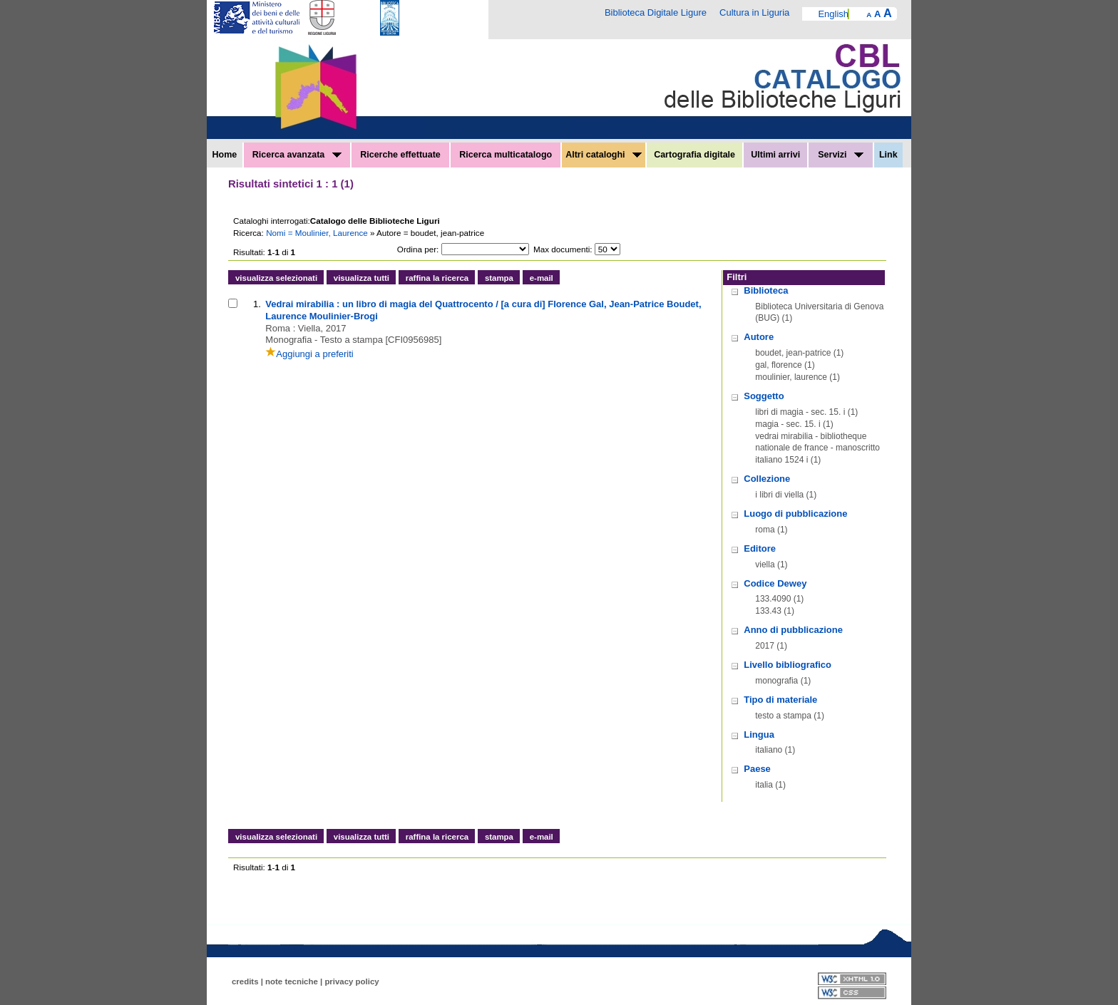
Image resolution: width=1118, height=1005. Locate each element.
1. (257, 304)
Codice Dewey (775, 583)
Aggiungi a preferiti (309, 354)
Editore (760, 548)
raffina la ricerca (437, 278)
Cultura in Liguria (754, 12)
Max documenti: (563, 249)
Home (224, 155)
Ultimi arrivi (775, 155)
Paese (757, 768)
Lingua (759, 734)
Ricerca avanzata (297, 155)
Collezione (767, 478)
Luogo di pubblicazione (795, 513)
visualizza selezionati (276, 278)
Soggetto (764, 396)
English (833, 14)
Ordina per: (418, 249)
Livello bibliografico (787, 664)
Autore (759, 336)
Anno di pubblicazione (793, 629)
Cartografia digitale (694, 155)
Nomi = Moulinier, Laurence (318, 232)
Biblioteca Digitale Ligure (656, 12)
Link (888, 155)
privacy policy (351, 981)
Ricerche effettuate (400, 155)
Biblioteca (766, 290)
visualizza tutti (361, 278)
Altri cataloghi (603, 155)
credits (245, 981)
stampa (499, 278)
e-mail (541, 278)
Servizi (840, 155)
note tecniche (291, 981)
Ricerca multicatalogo (505, 155)
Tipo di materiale (780, 699)
